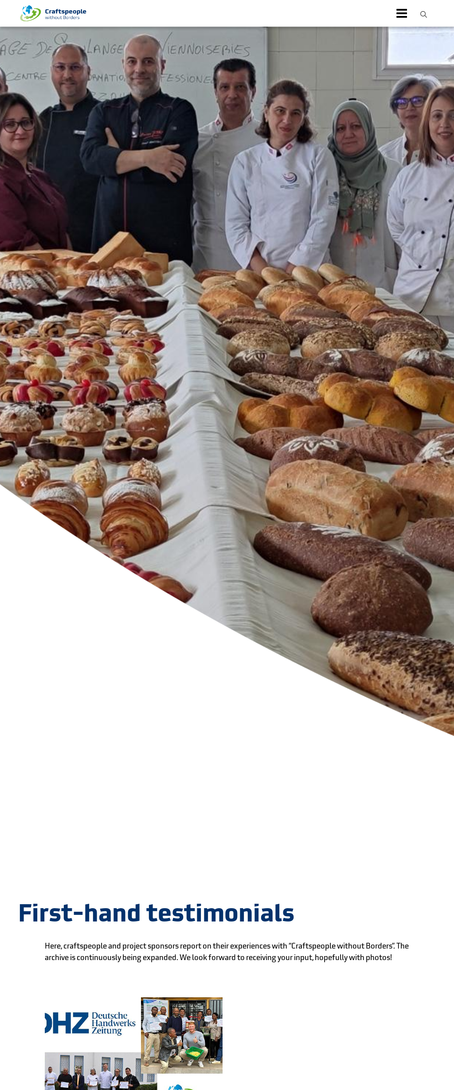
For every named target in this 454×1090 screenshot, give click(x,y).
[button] (423, 13)
